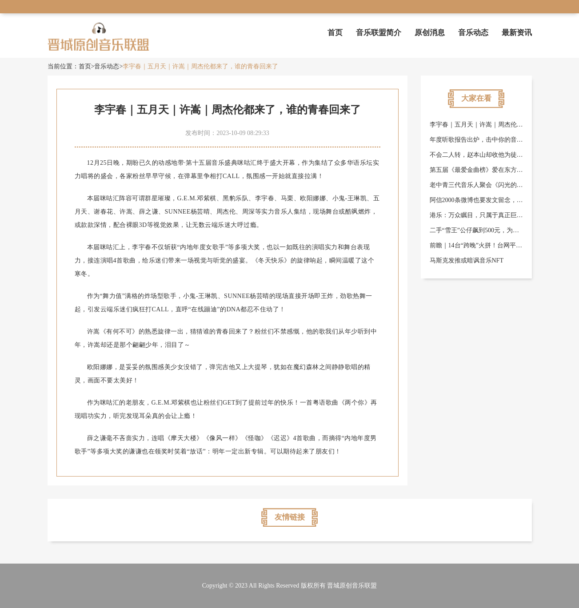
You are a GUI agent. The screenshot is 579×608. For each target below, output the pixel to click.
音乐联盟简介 (378, 32)
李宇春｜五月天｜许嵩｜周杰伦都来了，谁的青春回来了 (200, 66)
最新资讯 (517, 32)
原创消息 (430, 32)
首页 (335, 32)
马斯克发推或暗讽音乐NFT (466, 260)
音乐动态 (473, 32)
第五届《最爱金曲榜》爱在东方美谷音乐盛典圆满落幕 (504, 170)
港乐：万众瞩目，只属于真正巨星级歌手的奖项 (495, 215)
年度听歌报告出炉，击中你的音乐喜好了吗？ (492, 139)
